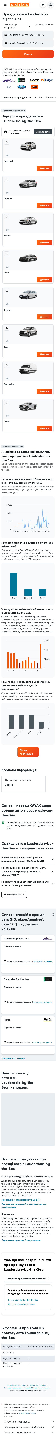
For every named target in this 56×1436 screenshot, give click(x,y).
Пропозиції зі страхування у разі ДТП (20, 1199)
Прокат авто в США (38, 1385)
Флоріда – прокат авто (13, 1388)
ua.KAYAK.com (13, 1385)
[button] (5, 4)
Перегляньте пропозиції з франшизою (20, 1240)
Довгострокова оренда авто (21, 1304)
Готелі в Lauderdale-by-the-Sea (23, 1300)
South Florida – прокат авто (37, 1388)
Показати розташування (42, 961)
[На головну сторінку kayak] (19, 4)
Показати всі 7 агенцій (13, 1058)
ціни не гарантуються (27, 1413)
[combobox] (17, 26)
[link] (28, 752)
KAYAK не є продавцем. (29, 1421)
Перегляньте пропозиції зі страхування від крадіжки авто (23, 1205)
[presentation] (53, 914)
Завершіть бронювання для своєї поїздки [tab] (28, 1278)
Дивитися (44, 168)
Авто (24, 1385)
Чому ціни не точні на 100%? (29, 1432)
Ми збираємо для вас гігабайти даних (29, 1427)
